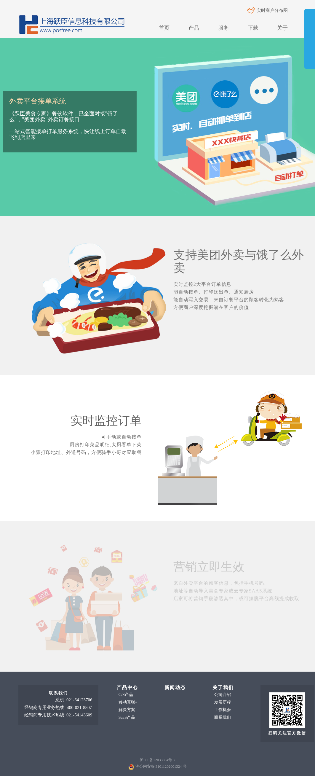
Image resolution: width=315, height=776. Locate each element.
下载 (253, 28)
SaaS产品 (127, 717)
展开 (309, 42)
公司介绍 (222, 694)
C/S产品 (126, 694)
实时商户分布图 (267, 10)
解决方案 (127, 710)
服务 (223, 28)
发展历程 (222, 702)
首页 (164, 28)
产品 (193, 28)
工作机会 (222, 710)
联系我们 (222, 717)
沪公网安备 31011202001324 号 (161, 766)
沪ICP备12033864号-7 (157, 760)
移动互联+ (128, 702)
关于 (282, 28)
